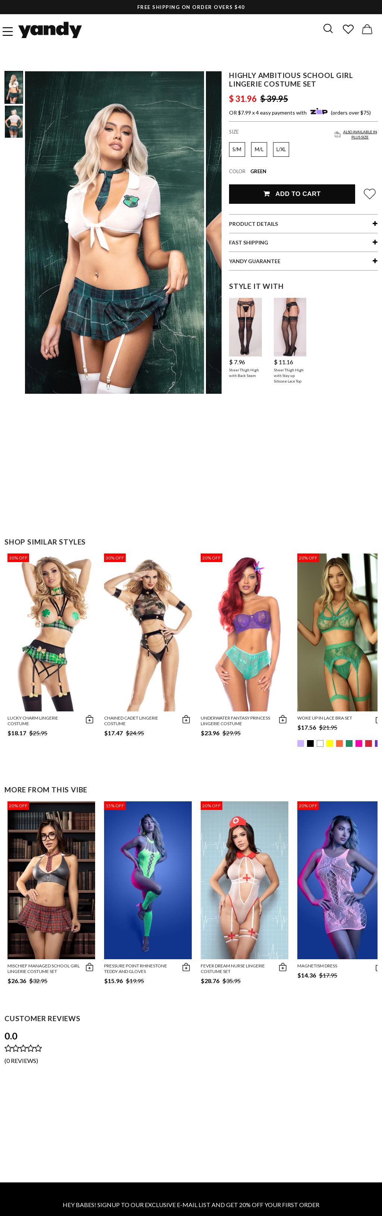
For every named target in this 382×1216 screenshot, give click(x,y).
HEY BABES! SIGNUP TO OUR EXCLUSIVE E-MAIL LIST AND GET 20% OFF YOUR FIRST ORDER (191, 1204)
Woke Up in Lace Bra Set (324, 718)
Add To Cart (291, 193)
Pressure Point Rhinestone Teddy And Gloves (135, 968)
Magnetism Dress (317, 966)
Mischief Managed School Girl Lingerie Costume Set (43, 968)
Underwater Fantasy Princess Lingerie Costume (235, 720)
